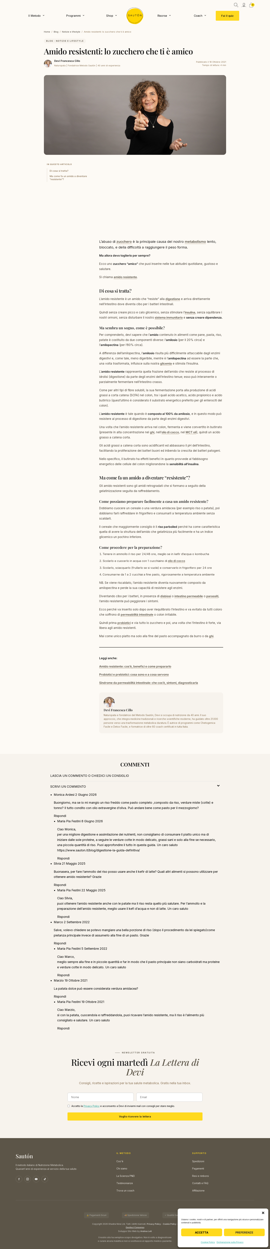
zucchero (124, 242)
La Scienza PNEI (125, 1175)
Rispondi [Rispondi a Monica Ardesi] (60, 816)
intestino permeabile (188, 596)
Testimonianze (124, 1183)
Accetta (201, 1232)
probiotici (124, 623)
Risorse (162, 15)
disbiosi (165, 596)
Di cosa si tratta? (59, 170)
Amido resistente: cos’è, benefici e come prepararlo (135, 666)
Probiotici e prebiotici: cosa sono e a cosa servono (134, 674)
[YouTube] (36, 1179)
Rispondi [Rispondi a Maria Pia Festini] (63, 858)
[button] (263, 1213)
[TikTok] (44, 1179)
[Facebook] (19, 1179)
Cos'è (119, 1161)
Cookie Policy (208, 1242)
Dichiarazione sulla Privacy (230, 1242)
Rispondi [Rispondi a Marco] (60, 943)
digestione (172, 299)
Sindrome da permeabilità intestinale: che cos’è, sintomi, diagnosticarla (148, 683)
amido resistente (125, 277)
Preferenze (244, 1232)
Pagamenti (198, 1168)
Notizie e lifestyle (71, 31)
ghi (152, 432)
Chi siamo (121, 1168)
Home (47, 31)
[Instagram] (27, 1179)
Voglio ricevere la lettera (135, 1116)
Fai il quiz (227, 15)
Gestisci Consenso (135, 1227)
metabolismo (195, 242)
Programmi (73, 15)
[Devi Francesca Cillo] (48, 64)
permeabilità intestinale (137, 614)
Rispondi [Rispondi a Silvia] (60, 885)
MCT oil (191, 432)
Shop (109, 15)
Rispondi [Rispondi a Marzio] (60, 996)
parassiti (212, 596)
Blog (56, 31)
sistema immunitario (169, 317)
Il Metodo (34, 15)
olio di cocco (170, 432)
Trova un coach (125, 1190)
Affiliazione (198, 1190)
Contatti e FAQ (200, 1183)
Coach (198, 15)
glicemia (166, 363)
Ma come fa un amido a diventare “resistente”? (68, 178)
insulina (190, 312)
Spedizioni (198, 1161)
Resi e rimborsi (200, 1175)
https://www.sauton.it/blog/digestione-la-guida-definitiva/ (98, 850)
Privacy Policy (92, 1106)
